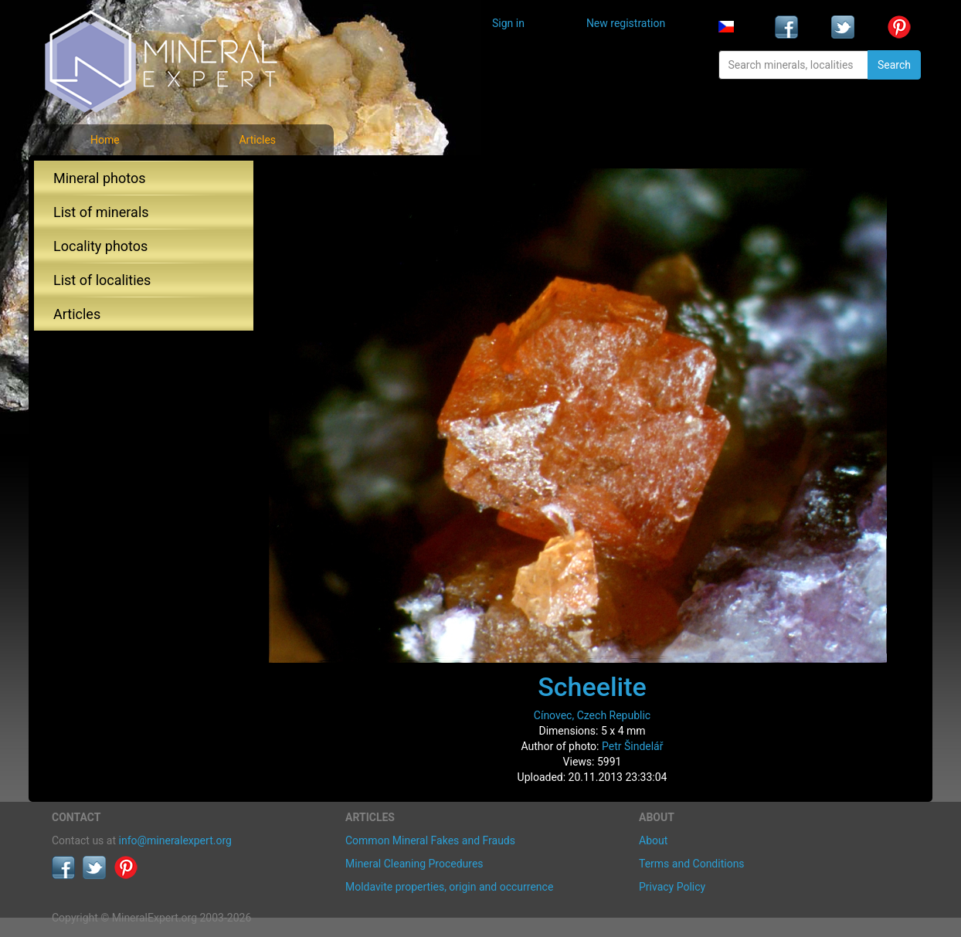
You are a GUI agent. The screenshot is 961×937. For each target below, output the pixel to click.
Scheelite (592, 686)
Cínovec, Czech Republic (592, 715)
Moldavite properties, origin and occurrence (449, 887)
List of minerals (101, 212)
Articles (257, 140)
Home (105, 140)
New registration (625, 23)
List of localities (102, 280)
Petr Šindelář (633, 746)
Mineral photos (99, 178)
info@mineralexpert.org (175, 840)
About (653, 840)
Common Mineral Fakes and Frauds (430, 840)
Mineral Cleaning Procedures (414, 863)
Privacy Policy (672, 887)
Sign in (508, 23)
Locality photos (100, 246)
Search (894, 65)
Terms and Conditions (692, 863)
